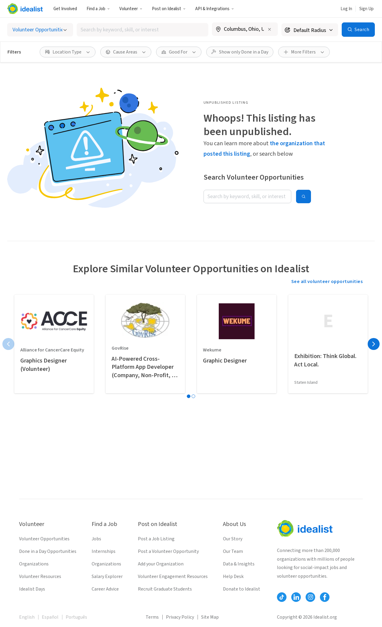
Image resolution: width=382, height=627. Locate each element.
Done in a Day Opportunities (47, 551)
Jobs (96, 539)
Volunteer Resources (40, 576)
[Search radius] (309, 29)
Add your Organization (161, 564)
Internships (103, 551)
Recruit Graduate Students (165, 589)
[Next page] (374, 344)
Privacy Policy (180, 617)
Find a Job (98, 9)
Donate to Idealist (241, 589)
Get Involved (65, 9)
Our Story (232, 539)
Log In (346, 9)
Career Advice (105, 589)
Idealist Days (32, 589)
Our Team (233, 551)
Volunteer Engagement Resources (173, 576)
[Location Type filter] (68, 52)
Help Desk (233, 576)
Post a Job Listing (156, 539)
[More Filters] (304, 52)
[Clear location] (269, 29)
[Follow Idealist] (281, 597)
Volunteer (130, 9)
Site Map (210, 617)
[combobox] (142, 29)
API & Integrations (214, 9)
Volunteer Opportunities (44, 539)
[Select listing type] (40, 29)
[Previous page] (8, 344)
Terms (152, 617)
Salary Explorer (107, 576)
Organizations (34, 564)
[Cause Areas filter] (125, 52)
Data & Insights (239, 564)
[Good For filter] (178, 52)
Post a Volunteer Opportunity (168, 551)
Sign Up (366, 9)
